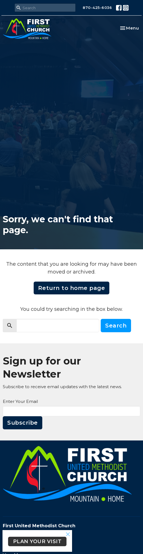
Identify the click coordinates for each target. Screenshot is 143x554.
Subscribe (22, 422)
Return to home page (71, 288)
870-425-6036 (97, 7)
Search (116, 325)
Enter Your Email (20, 401)
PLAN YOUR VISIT (37, 541)
